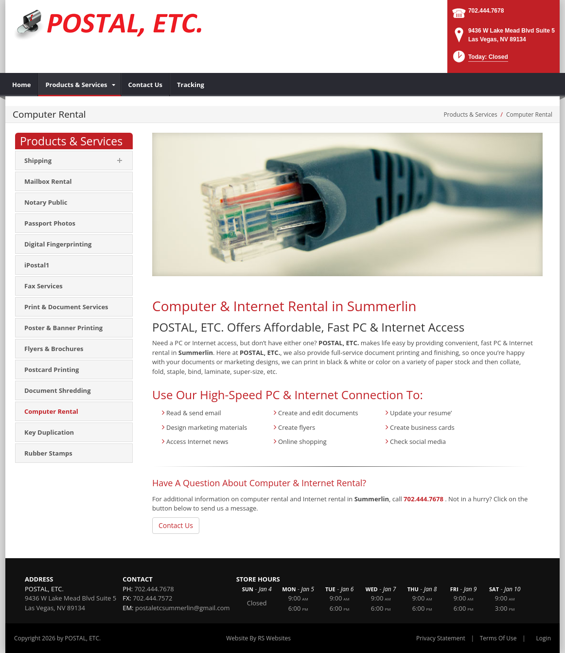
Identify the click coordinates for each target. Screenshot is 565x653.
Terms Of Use (498, 638)
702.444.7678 (486, 10)
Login (543, 638)
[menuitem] (21, 84)
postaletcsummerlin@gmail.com (182, 607)
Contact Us (176, 525)
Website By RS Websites (258, 638)
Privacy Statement (440, 638)
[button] (479, 59)
